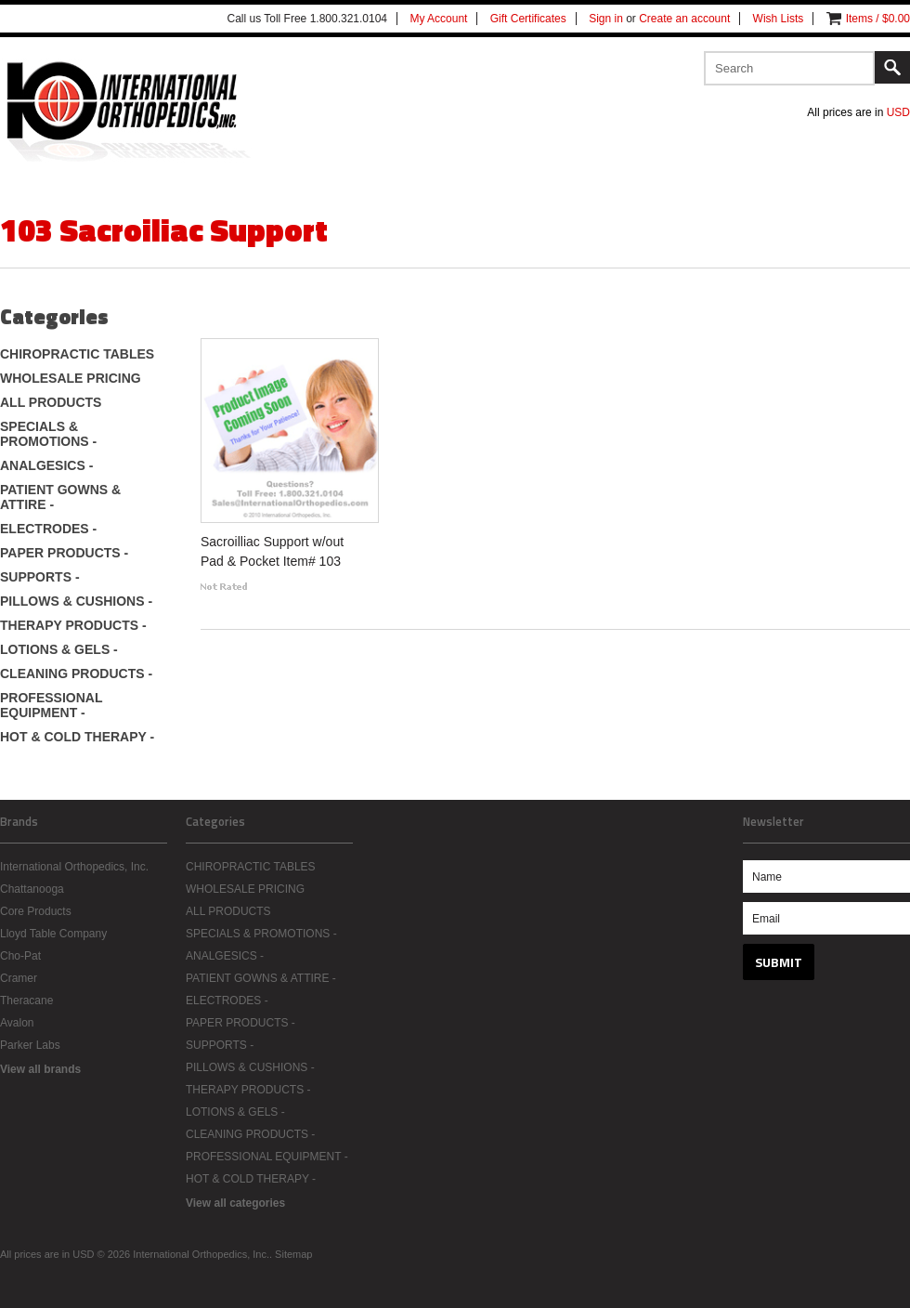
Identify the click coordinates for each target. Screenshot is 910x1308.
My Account (438, 18)
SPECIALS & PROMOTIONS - (48, 434)
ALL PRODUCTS (50, 402)
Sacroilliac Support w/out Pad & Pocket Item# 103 (272, 551)
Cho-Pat (20, 955)
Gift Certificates (528, 18)
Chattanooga (32, 889)
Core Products (36, 911)
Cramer (18, 978)
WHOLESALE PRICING (70, 378)
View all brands (40, 1069)
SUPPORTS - (40, 576)
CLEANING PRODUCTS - (76, 673)
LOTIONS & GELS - (59, 649)
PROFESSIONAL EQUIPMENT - (51, 705)
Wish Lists (778, 18)
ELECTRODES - (48, 528)
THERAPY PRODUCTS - (73, 625)
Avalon (16, 1022)
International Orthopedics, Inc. (74, 866)
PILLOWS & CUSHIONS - (76, 601)
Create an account (684, 18)
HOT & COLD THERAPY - (77, 736)
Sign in (606, 18)
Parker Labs (30, 1045)
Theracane (26, 1000)
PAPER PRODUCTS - (64, 552)
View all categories (235, 1203)
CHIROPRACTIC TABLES (77, 354)
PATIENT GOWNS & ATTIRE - (60, 497)
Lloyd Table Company (53, 933)
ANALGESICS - (46, 465)
